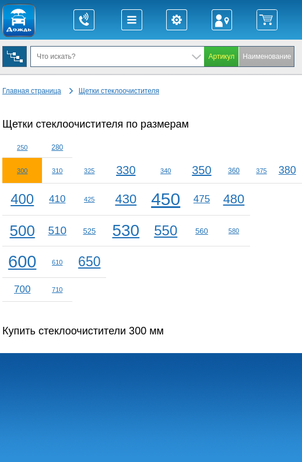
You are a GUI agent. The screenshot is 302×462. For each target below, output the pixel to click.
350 (201, 170)
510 (57, 230)
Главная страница (31, 91)
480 (234, 199)
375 (261, 170)
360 (234, 171)
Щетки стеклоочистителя (119, 91)
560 (201, 231)
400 (22, 199)
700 (22, 289)
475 (202, 198)
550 (165, 230)
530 (125, 230)
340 (165, 170)
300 (22, 170)
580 (234, 230)
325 (89, 170)
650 (89, 261)
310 (57, 170)
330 (125, 170)
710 (57, 289)
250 (22, 147)
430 (125, 199)
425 (89, 199)
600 (22, 261)
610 (57, 262)
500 (22, 230)
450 (165, 199)
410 (57, 198)
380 (287, 170)
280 (57, 147)
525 (89, 231)
